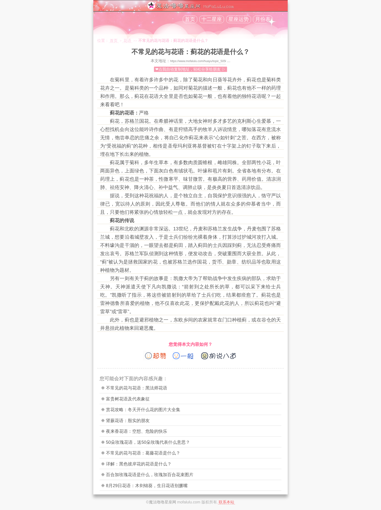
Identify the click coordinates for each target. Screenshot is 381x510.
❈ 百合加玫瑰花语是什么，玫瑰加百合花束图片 (147, 474)
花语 (127, 40)
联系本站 (226, 502)
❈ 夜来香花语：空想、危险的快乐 (134, 431)
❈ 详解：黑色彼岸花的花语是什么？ (136, 464)
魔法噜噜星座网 (162, 502)
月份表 (262, 19)
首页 (190, 19)
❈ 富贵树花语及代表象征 (125, 399)
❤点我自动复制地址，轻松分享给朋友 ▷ (190, 69)
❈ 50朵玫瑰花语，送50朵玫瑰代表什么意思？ (145, 442)
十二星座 (211, 19)
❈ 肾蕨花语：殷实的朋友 (125, 420)
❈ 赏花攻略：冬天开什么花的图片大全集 (140, 409)
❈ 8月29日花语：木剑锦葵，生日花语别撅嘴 (144, 485)
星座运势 (238, 19)
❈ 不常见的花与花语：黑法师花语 (134, 388)
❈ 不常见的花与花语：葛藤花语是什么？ (140, 453)
